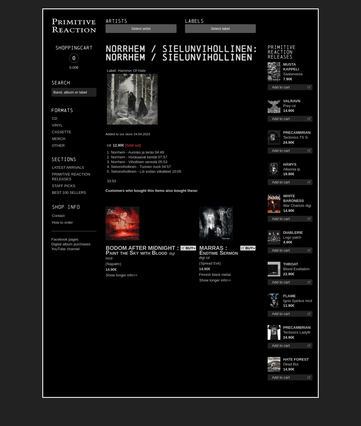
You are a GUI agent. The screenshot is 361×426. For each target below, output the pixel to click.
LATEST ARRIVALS (68, 167)
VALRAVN (291, 101)
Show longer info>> (121, 275)
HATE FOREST (296, 359)
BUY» (190, 248)
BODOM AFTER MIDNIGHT (140, 248)
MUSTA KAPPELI (291, 66)
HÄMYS (289, 164)
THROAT (290, 264)
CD (54, 118)
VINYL (57, 125)
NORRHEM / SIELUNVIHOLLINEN (178, 49)
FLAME (289, 296)
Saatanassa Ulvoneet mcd (294, 74)
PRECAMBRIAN (297, 132)
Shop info (66, 207)
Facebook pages (64, 239)
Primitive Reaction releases (282, 52)
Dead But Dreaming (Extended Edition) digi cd (295, 364)
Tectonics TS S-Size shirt (296, 137)
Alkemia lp (291, 169)
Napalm (113, 264)
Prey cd (289, 106)
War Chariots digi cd (297, 205)
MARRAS (211, 248)
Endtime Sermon (218, 253)
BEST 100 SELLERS (69, 192)
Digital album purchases (71, 244)
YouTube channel (65, 249)
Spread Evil (210, 263)
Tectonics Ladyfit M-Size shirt (296, 332)
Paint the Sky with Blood (136, 253)
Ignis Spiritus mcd (297, 301)
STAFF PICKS (63, 186)
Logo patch (292, 237)
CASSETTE (61, 132)
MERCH (58, 139)
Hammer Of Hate (132, 70)
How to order (62, 222)
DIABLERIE (293, 232)
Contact (58, 216)
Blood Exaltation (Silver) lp (296, 269)
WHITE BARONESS (293, 198)
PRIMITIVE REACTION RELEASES (71, 176)
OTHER (58, 145)
